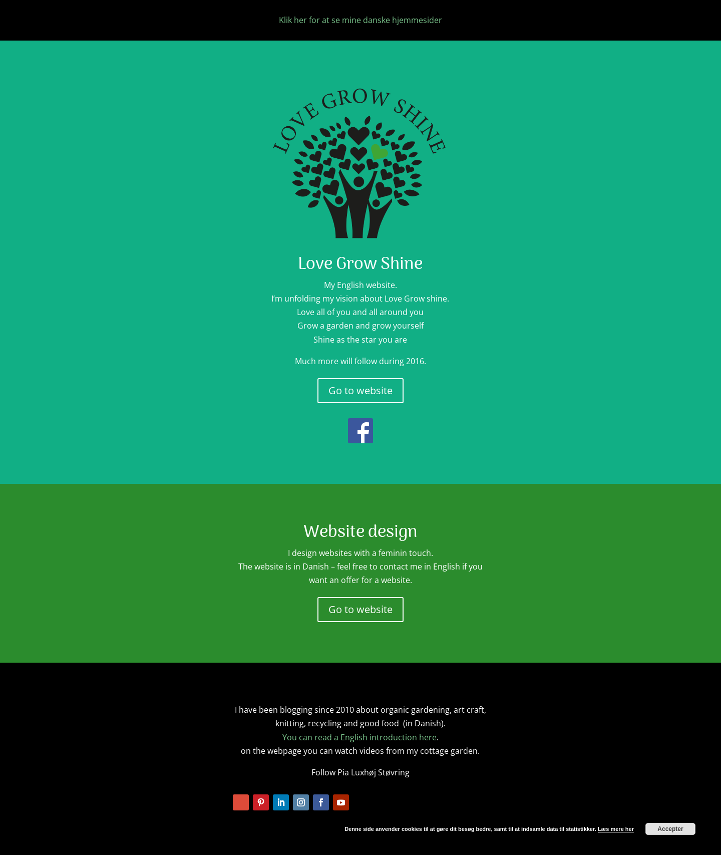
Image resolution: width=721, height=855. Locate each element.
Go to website (360, 390)
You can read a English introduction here (359, 737)
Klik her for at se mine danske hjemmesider (360, 20)
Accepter (670, 828)
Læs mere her (616, 829)
